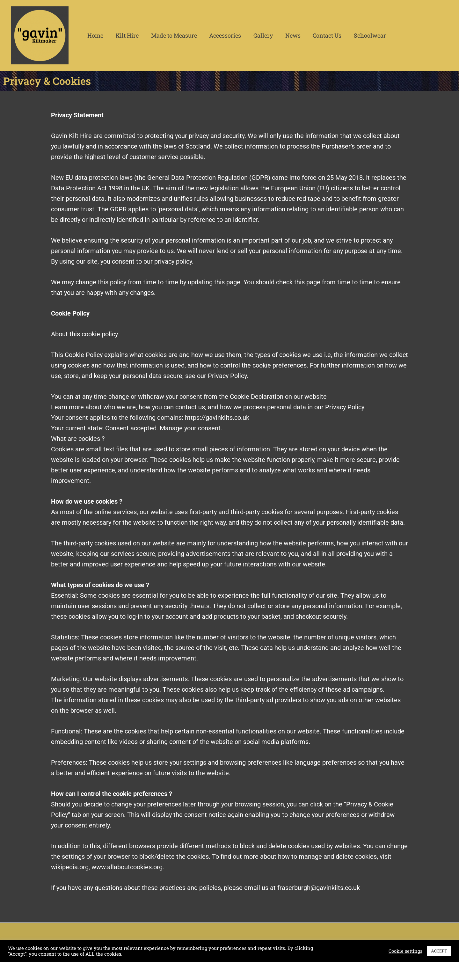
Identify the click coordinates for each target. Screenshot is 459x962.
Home (95, 35)
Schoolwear (363, 35)
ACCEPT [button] (439, 951)
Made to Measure (172, 35)
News (288, 35)
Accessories (222, 35)
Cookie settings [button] (405, 951)
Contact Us (321, 35)
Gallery (259, 35)
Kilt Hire (125, 35)
